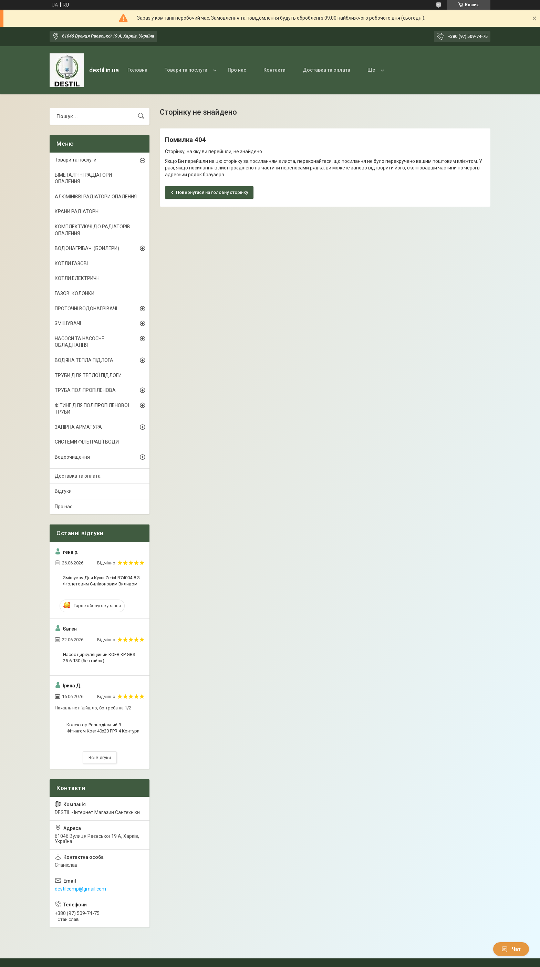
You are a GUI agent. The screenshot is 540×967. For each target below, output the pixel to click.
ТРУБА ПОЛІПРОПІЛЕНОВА (85, 390)
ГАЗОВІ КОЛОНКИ (74, 293)
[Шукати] (141, 116)
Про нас (237, 70)
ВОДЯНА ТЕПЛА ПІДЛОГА (84, 360)
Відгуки (63, 491)
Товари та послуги (186, 70)
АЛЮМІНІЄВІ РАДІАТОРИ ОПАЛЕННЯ (96, 196)
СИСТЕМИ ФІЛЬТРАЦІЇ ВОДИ (87, 442)
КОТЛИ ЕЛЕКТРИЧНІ (78, 278)
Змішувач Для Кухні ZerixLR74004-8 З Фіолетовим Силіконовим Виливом (101, 580)
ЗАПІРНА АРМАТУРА (78, 427)
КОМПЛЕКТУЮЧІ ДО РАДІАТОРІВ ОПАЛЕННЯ (92, 230)
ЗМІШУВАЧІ (68, 323)
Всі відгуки (100, 757)
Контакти (274, 70)
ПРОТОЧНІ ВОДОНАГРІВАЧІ (86, 308)
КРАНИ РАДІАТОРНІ (77, 211)
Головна (137, 70)
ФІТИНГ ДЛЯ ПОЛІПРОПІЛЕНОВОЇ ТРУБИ (92, 409)
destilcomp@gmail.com (80, 889)
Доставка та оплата (326, 70)
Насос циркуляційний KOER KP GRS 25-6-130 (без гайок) (99, 657)
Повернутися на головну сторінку (212, 192)
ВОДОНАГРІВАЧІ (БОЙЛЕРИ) (87, 248)
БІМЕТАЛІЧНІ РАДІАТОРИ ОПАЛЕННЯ (83, 178)
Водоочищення (72, 457)
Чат (511, 949)
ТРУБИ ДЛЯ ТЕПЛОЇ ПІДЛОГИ (88, 375)
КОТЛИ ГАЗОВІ (71, 263)
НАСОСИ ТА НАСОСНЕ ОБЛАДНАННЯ (79, 342)
